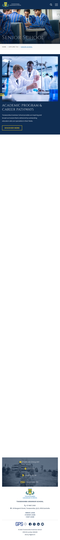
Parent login (30, 513)
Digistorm (32, 535)
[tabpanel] (30, 22)
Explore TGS (13, 47)
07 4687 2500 (31, 505)
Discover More (12, 128)
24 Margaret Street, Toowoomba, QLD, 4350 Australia (31, 508)
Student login (30, 515)
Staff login (30, 517)
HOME (4, 47)
